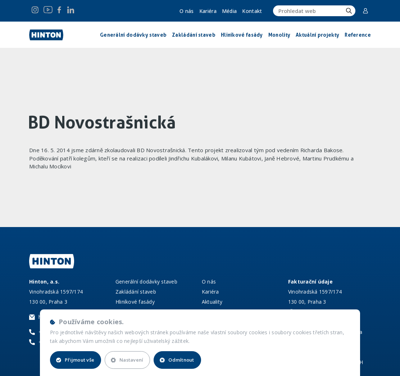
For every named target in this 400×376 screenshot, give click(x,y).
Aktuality (212, 301)
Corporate (365, 11)
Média (229, 11)
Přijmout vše (75, 360)
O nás (186, 11)
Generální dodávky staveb (146, 281)
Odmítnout (177, 360)
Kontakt (252, 11)
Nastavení (127, 360)
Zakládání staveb (135, 291)
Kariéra (208, 11)
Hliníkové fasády (135, 301)
